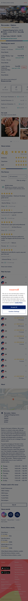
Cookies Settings (14, 311)
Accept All (14, 307)
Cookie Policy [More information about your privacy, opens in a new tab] (19, 302)
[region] (14, 300)
